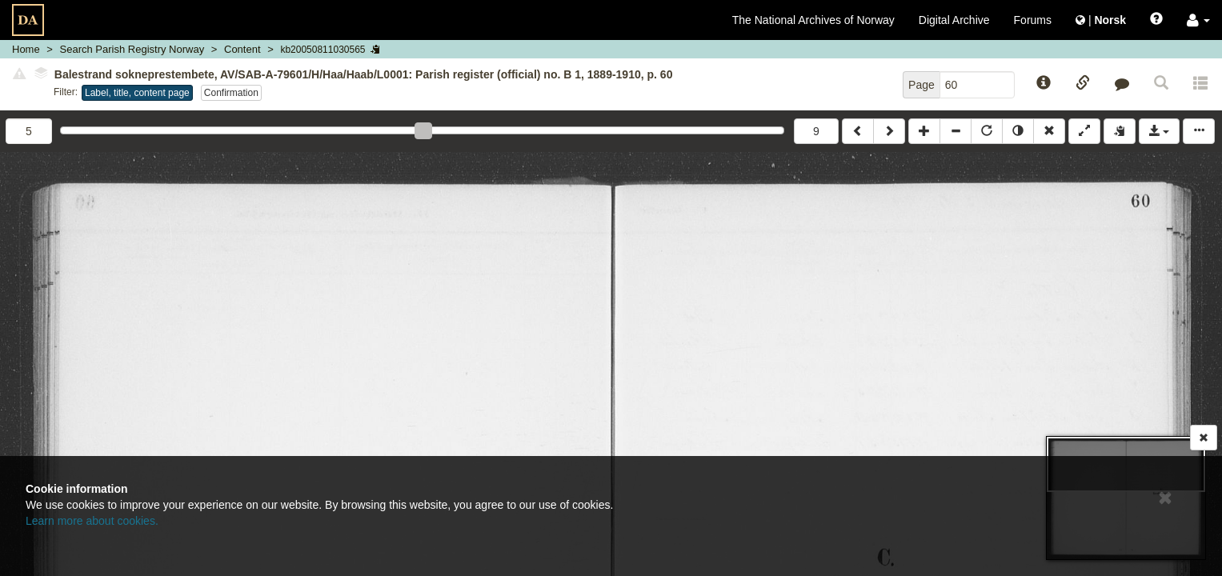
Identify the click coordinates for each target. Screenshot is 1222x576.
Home (26, 49)
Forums (1033, 20)
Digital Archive (954, 20)
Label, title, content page (137, 92)
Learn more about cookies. (92, 520)
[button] (1198, 20)
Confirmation (231, 92)
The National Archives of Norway (813, 20)
